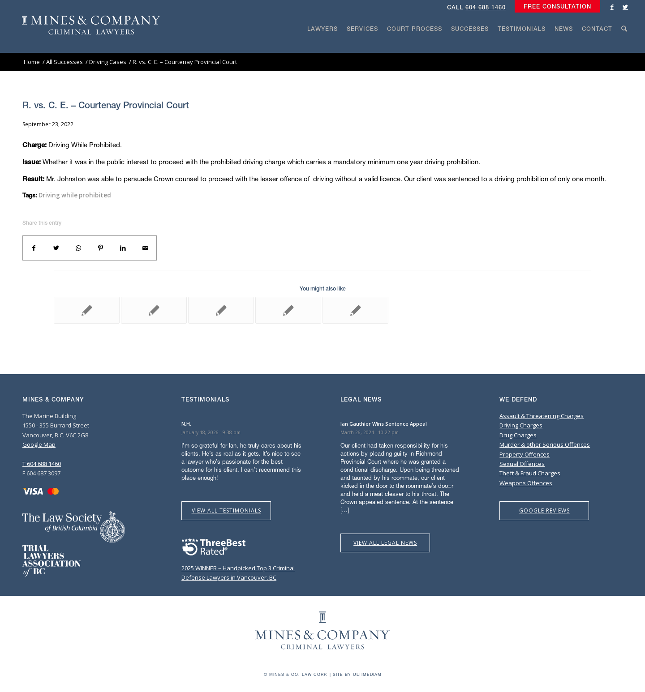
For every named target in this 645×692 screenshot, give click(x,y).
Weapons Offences (525, 483)
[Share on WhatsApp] (78, 248)
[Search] (624, 45)
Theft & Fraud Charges (529, 473)
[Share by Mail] (145, 248)
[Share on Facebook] (34, 248)
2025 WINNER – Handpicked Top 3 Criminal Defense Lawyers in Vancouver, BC (238, 567)
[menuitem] (555, 6)
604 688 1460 (485, 7)
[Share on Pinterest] (101, 248)
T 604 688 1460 (41, 464)
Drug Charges (518, 435)
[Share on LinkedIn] (123, 248)
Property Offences (524, 454)
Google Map (39, 444)
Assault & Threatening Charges (541, 416)
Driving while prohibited (75, 195)
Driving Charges (520, 425)
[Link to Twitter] (625, 6)
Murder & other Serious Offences (544, 444)
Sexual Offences (522, 464)
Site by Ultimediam (357, 674)
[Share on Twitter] (56, 248)
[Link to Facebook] (612, 6)
